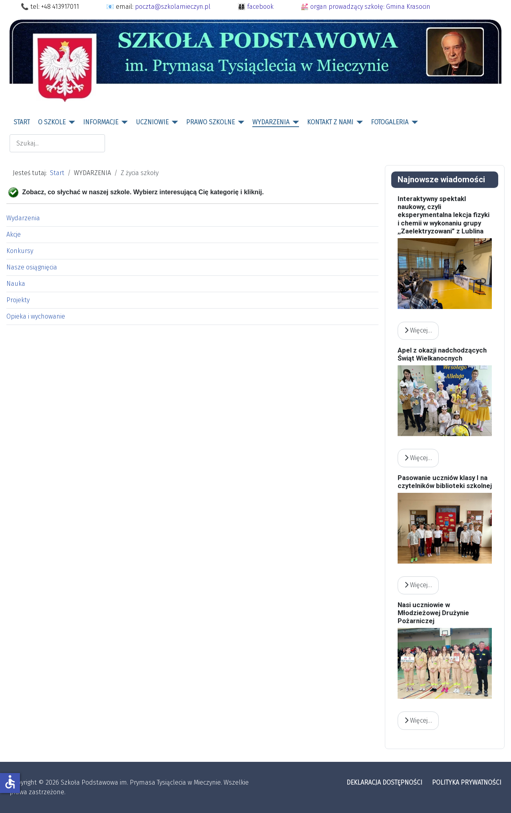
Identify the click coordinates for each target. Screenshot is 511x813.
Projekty (18, 300)
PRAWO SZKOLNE (210, 122)
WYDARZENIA (270, 122)
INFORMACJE (100, 122)
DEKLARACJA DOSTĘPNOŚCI (384, 782)
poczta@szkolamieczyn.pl (172, 6)
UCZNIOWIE (152, 122)
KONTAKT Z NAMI (330, 122)
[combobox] (57, 143)
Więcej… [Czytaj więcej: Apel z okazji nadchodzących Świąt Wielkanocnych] (418, 458)
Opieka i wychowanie (35, 316)
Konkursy (19, 251)
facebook (260, 6)
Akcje (13, 234)
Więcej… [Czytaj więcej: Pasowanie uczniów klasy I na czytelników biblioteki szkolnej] (418, 585)
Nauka (15, 283)
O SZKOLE (51, 122)
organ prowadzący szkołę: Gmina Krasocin (370, 6)
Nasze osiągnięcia (31, 267)
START (22, 122)
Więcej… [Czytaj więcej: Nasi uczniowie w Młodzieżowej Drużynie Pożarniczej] (418, 720)
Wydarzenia (23, 218)
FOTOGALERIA (389, 122)
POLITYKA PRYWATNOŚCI (466, 782)
